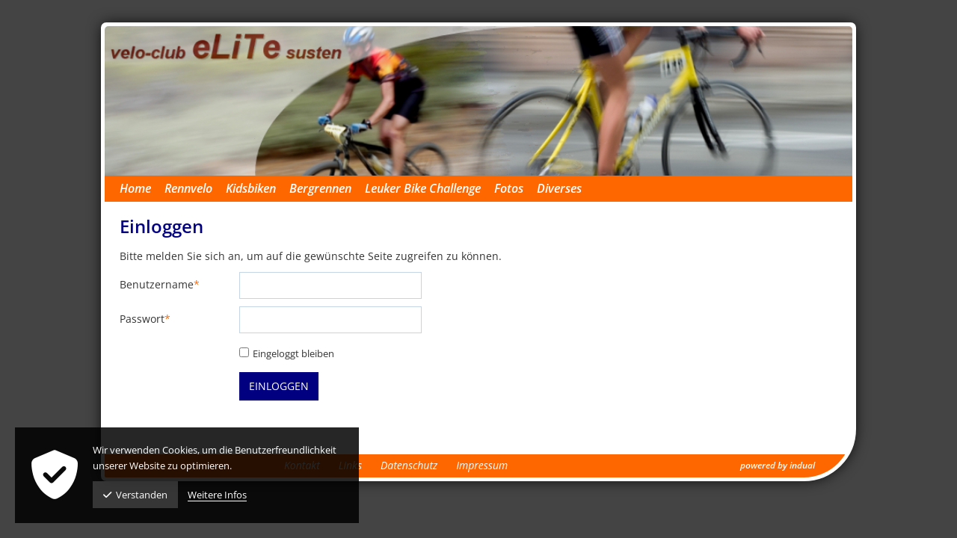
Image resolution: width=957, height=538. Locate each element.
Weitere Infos (217, 494)
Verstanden (135, 494)
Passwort (145, 319)
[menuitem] (142, 189)
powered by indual (777, 465)
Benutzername (160, 285)
